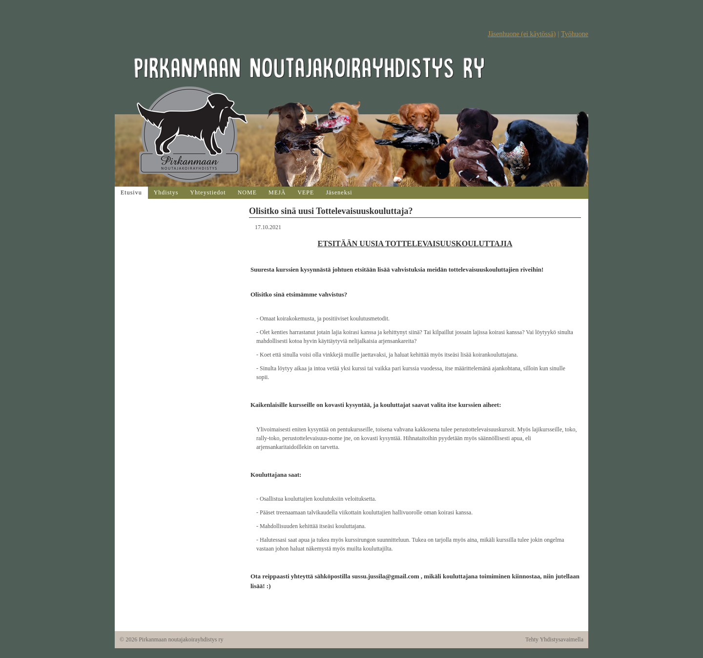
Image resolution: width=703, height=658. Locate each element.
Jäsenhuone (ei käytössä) (522, 34)
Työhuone (574, 34)
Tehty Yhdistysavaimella (554, 639)
